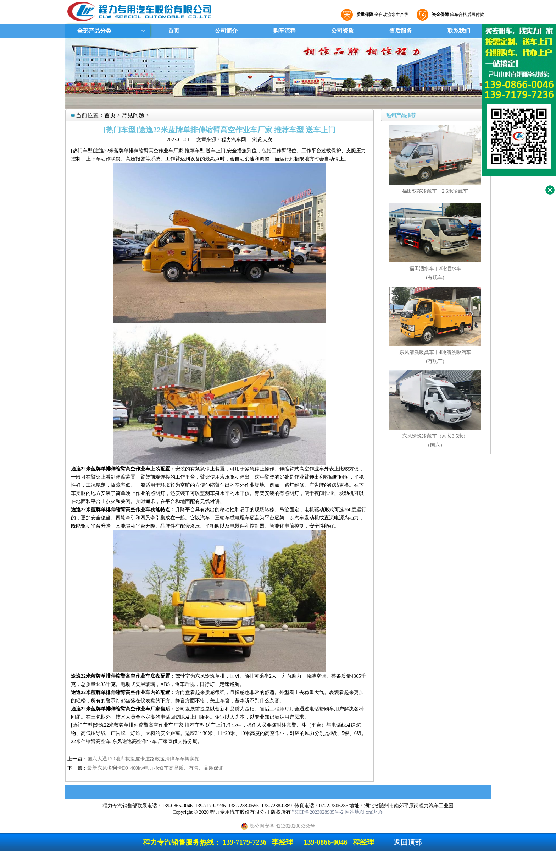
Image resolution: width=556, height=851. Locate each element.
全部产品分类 (93, 31)
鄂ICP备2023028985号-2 (317, 812)
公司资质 (342, 31)
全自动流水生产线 (381, 14)
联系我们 (458, 31)
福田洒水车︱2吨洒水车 (435, 268)
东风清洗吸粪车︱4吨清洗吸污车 (435, 352)
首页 (173, 31)
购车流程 (284, 31)
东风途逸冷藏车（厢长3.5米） (435, 436)
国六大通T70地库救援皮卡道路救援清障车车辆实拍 (143, 759)
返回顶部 (408, 842)
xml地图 (375, 812)
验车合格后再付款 (457, 14)
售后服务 (400, 31)
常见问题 (133, 115)
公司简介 (226, 31)
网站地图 (355, 812)
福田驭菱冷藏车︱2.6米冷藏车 (435, 191)
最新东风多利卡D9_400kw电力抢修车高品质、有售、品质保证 (155, 768)
